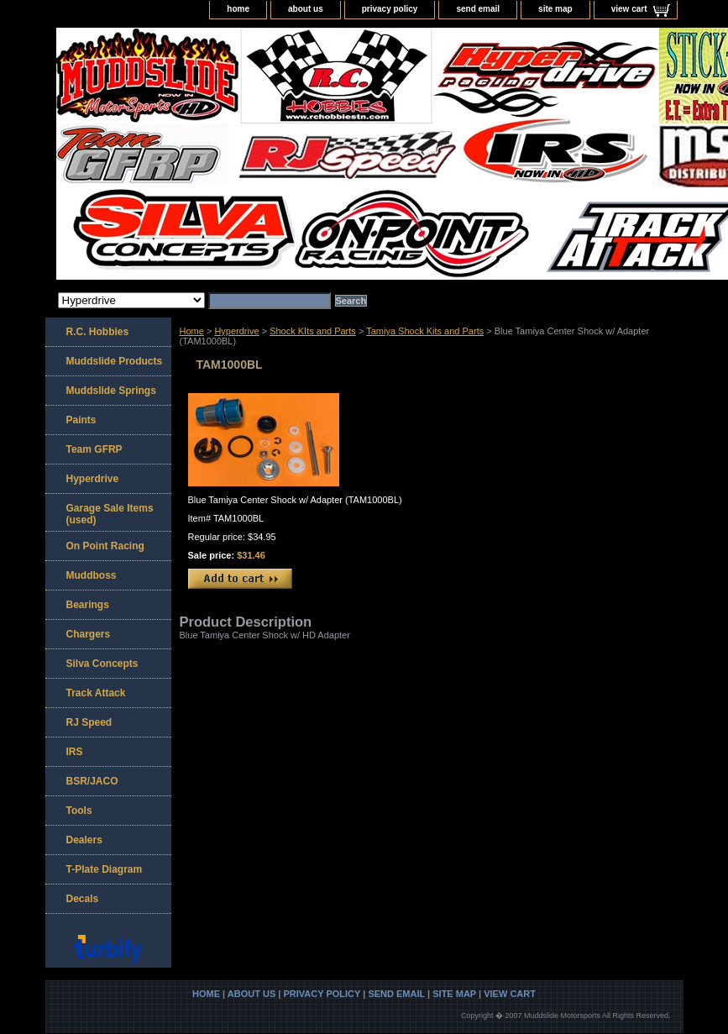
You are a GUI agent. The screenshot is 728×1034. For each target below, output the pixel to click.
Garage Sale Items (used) (110, 514)
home (238, 8)
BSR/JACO (92, 781)
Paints (81, 420)
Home (192, 331)
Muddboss (91, 575)
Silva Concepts (102, 663)
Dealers (84, 840)
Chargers (88, 634)
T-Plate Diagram (104, 869)
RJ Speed (89, 722)
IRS (74, 752)
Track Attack (96, 693)
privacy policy (390, 8)
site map (555, 8)
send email (478, 8)
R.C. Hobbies (97, 332)
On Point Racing (105, 546)
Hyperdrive (236, 331)
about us (305, 8)
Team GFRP (94, 449)
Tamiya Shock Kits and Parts (425, 331)
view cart (629, 8)
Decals (82, 899)
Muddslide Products (114, 361)
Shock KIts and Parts (313, 331)
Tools (79, 810)
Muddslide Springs (111, 390)
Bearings (87, 605)
